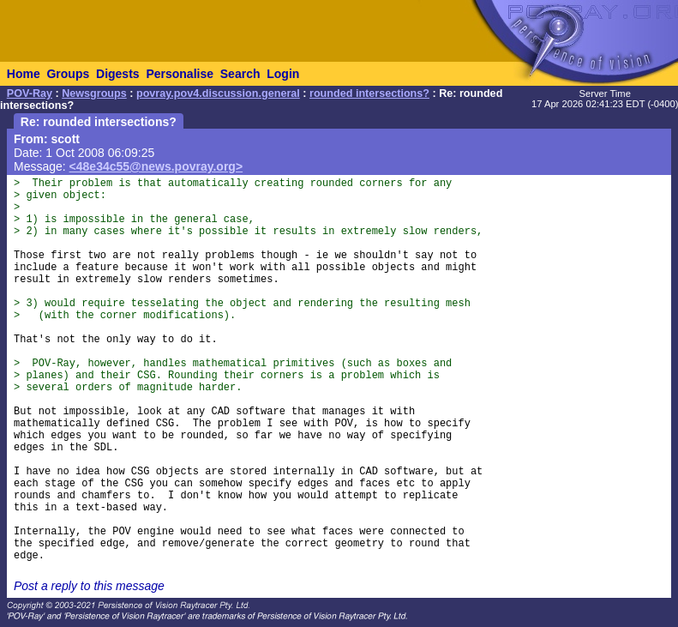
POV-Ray (29, 93)
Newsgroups (94, 93)
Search (240, 74)
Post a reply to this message (89, 586)
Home (23, 74)
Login (283, 74)
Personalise (179, 74)
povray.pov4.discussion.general (218, 93)
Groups (67, 74)
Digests (118, 74)
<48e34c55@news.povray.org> (156, 166)
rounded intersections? (369, 93)
